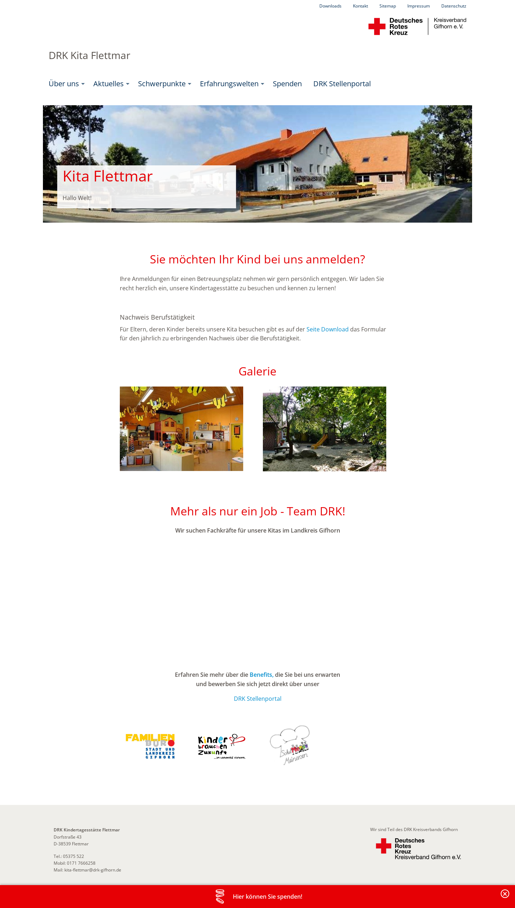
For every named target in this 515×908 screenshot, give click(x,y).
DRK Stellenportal (342, 83)
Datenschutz (453, 6)
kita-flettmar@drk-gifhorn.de (92, 870)
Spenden (287, 83)
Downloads (330, 6)
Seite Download (327, 329)
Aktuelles (108, 83)
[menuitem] (65, 83)
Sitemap (387, 6)
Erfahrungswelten (229, 83)
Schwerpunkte (162, 83)
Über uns (64, 83)
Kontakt (360, 6)
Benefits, (262, 675)
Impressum (418, 6)
